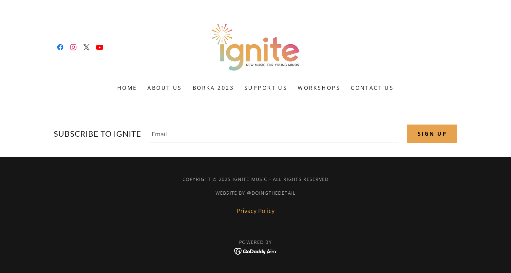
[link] (60, 47)
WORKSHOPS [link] (319, 87)
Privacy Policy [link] (255, 211)
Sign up (432, 133)
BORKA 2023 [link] (213, 87)
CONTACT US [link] (372, 87)
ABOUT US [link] (164, 87)
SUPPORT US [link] (265, 87)
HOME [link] (127, 87)
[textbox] (274, 134)
